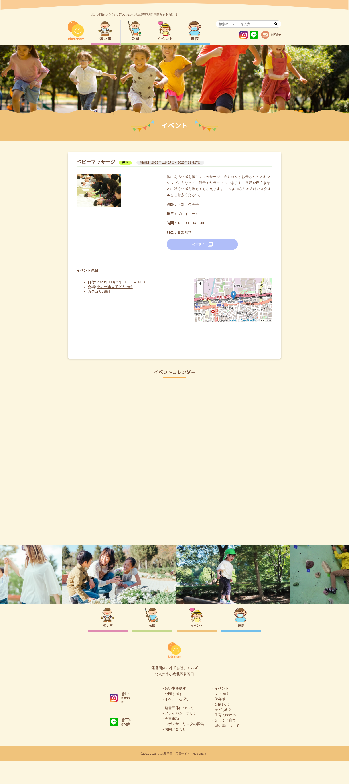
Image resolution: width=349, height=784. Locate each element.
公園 (135, 39)
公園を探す (174, 716)
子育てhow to (225, 738)
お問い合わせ (175, 752)
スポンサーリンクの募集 (184, 747)
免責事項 (172, 741)
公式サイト (202, 244)
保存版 (220, 722)
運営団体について (179, 731)
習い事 (105, 39)
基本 (125, 162)
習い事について (227, 748)
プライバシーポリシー (182, 736)
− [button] (200, 290)
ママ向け (222, 716)
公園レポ (222, 727)
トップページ (174, 525)
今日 (274, 395)
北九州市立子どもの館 (115, 287)
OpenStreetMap (249, 320)
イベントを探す (177, 722)
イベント (165, 39)
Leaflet (232, 320)
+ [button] (200, 284)
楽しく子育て (225, 743)
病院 (195, 39)
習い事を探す (175, 711)
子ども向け (223, 732)
